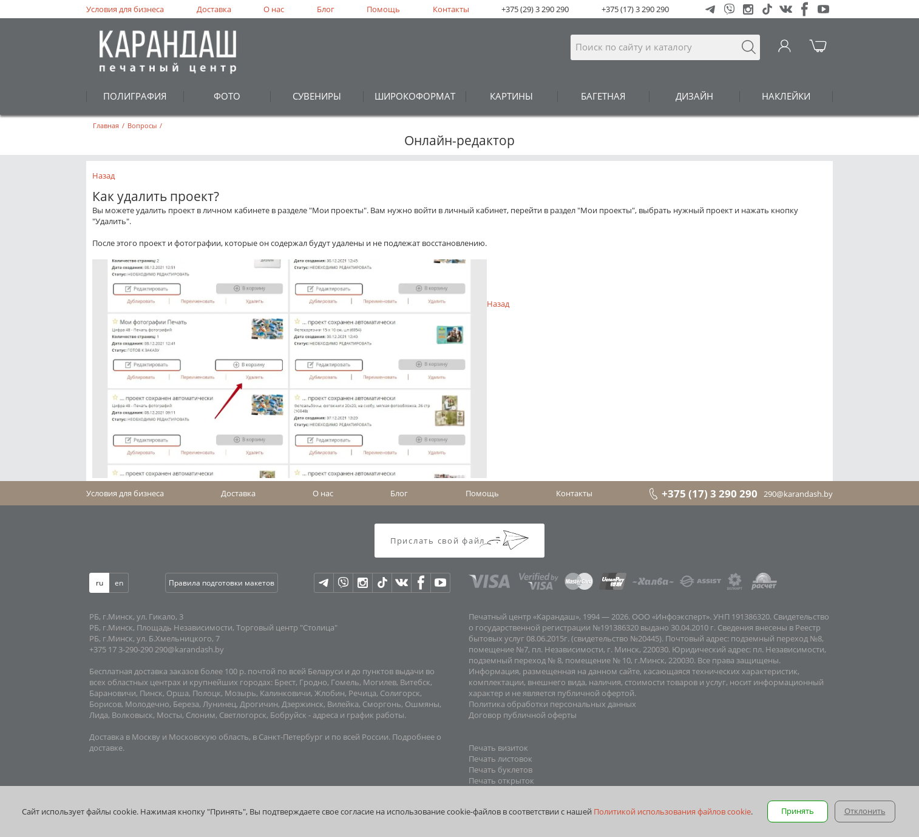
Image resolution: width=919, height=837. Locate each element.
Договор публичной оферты (523, 714)
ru (99, 583)
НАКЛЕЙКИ (786, 96)
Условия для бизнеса (125, 9)
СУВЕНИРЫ (317, 96)
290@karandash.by (798, 493)
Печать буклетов (500, 769)
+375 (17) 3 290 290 (635, 9)
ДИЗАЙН (694, 96)
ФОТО (227, 96)
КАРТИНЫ (511, 96)
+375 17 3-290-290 (121, 649)
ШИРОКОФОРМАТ (415, 96)
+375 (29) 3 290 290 (535, 9)
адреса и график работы (358, 714)
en (119, 583)
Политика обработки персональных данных (552, 704)
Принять (797, 810)
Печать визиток (498, 747)
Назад (103, 175)
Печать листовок (500, 758)
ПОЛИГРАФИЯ (135, 96)
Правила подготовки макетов (221, 583)
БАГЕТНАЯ (603, 96)
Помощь (383, 9)
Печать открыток (501, 780)
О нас (273, 9)
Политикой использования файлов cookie (672, 811)
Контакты (451, 9)
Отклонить (865, 810)
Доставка (214, 9)
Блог (325, 9)
